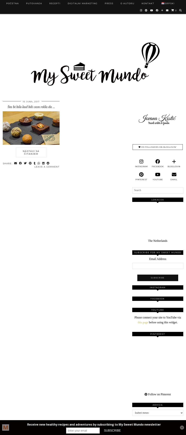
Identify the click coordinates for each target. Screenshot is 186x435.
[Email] (167, 10)
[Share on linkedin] (43, 163)
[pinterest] (141, 176)
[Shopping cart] (174, 10)
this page (143, 322)
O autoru (127, 3)
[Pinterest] (146, 10)
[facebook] (157, 163)
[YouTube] (151, 10)
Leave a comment (47, 166)
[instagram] (141, 163)
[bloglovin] (174, 163)
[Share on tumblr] (35, 163)
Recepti (54, 3)
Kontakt (148, 3)
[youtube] (157, 176)
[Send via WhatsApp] (39, 163)
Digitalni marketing (83, 3)
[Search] (180, 10)
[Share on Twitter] (25, 163)
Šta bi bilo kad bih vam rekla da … (31, 107)
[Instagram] (141, 10)
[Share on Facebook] (20, 163)
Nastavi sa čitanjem (31, 152)
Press (109, 3)
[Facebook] (157, 10)
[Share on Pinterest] (30, 163)
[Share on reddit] (48, 163)
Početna (12, 3)
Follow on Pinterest (158, 394)
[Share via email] (15, 163)
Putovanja (34, 3)
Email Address (157, 258)
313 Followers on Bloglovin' (158, 147)
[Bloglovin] (162, 10)
